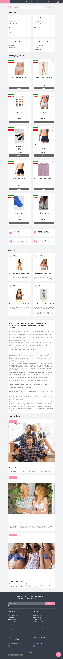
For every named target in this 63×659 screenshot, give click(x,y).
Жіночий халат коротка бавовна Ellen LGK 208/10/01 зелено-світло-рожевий (44, 304)
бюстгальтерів (12, 379)
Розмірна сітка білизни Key (16, 581)
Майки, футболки (38, 27)
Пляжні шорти (37, 47)
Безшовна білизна (13, 30)
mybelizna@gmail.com (38, 640)
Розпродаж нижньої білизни (14, 629)
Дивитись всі (12, 34)
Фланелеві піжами (14, 467)
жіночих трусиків (38, 355)
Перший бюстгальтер (14, 524)
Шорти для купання (38, 49)
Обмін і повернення (13, 615)
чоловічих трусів (24, 355)
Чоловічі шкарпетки (38, 21)
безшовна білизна (22, 382)
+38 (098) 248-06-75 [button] (39, 637)
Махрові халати (13, 395)
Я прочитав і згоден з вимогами (19, 605)
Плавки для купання (38, 45)
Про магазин (11, 617)
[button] (26, 1)
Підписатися (49, 603)
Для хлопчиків (12, 47)
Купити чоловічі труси (38, 625)
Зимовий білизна (38, 32)
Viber (33, 646)
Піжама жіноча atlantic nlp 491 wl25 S (43, 178)
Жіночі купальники (37, 617)
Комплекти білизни (13, 23)
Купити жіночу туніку (37, 629)
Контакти (10, 623)
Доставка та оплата (12, 619)
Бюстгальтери (12, 25)
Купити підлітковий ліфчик (39, 615)
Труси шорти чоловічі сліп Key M (43, 144)
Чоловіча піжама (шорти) (38, 627)
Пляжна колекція (38, 30)
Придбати (19, 88)
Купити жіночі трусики (38, 621)
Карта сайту (11, 625)
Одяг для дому (12, 32)
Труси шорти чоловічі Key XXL (19, 178)
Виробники (10, 627)
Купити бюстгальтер (37, 619)
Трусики (11, 27)
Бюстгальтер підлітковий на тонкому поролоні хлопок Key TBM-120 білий (44, 274)
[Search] (41, 7)
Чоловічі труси (37, 23)
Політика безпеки (17, 605)
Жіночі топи (12, 21)
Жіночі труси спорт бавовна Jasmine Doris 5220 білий (19, 274)
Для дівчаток (12, 45)
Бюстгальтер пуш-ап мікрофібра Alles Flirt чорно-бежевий (19, 304)
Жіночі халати (36, 623)
